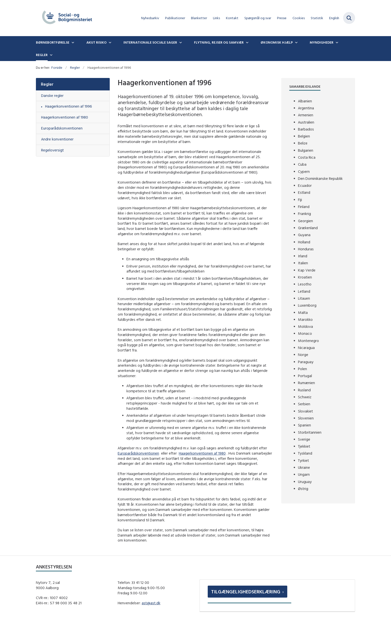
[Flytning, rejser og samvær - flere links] (247, 42)
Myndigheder (321, 42)
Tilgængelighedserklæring (245, 591)
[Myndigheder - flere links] (336, 42)
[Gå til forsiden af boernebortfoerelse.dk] (67, 18)
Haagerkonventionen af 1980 (202, 453)
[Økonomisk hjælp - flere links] (296, 42)
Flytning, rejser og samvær (219, 42)
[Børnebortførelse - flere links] (72, 42)
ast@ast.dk (151, 603)
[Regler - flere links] (51, 54)
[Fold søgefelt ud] (349, 18)
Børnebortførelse (52, 42)
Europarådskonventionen (138, 453)
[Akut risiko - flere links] (109, 42)
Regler (42, 55)
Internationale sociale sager (150, 42)
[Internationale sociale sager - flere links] (180, 42)
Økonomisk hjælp (277, 42)
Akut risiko (96, 42)
